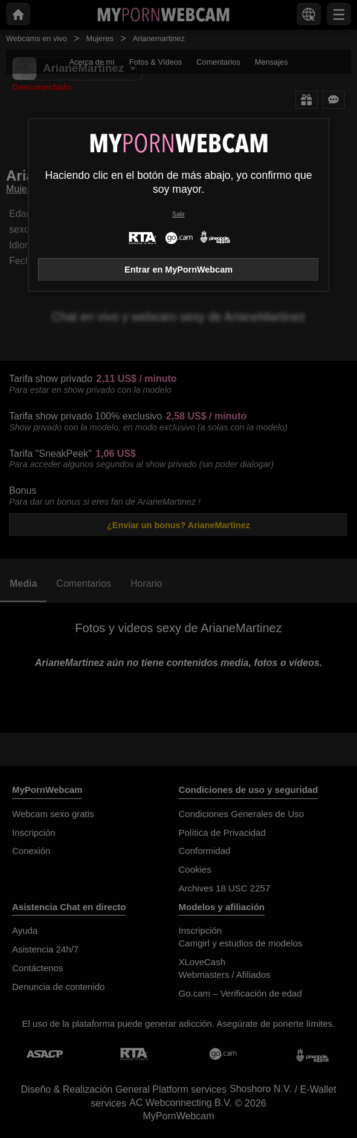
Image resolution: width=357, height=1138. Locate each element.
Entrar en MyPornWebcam (178, 269)
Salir (178, 214)
